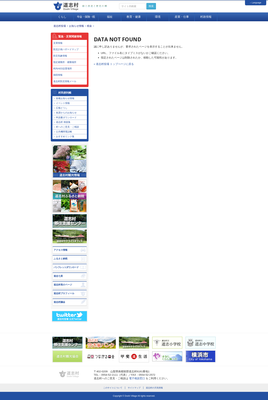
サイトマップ (134, 388)
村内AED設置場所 (62, 68)
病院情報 (57, 75)
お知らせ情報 (76, 26)
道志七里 (58, 276)
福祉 (110, 16)
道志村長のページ (63, 284)
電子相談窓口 (137, 378)
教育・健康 (134, 16)
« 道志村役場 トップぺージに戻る (114, 63)
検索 (151, 6)
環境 (158, 16)
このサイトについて (112, 388)
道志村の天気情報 (154, 388)
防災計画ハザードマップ (66, 49)
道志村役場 (59, 26)
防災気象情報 (60, 55)
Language (255, 2)
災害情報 (57, 43)
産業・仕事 (182, 16)
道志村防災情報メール (64, 81)
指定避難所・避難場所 (64, 62)
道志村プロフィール (64, 293)
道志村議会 (59, 302)
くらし (62, 16)
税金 (89, 26)
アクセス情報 (60, 250)
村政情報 (206, 16)
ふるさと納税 (60, 258)
